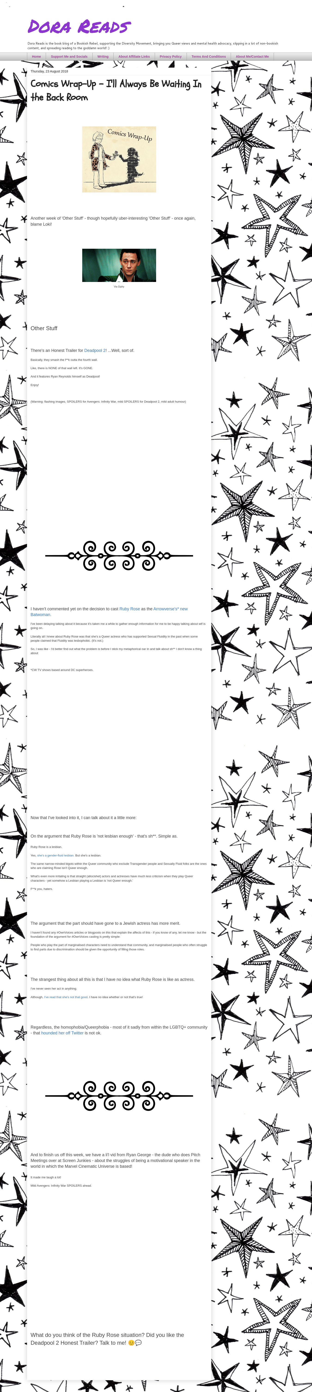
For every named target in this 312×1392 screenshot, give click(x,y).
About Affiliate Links (134, 56)
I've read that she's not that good (66, 997)
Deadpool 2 (95, 350)
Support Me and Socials (69, 56)
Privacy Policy (171, 56)
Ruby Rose (129, 609)
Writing (103, 56)
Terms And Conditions (209, 56)
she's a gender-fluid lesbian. (55, 855)
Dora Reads (77, 25)
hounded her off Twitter (62, 1033)
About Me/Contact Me (252, 56)
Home (36, 56)
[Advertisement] (119, 743)
